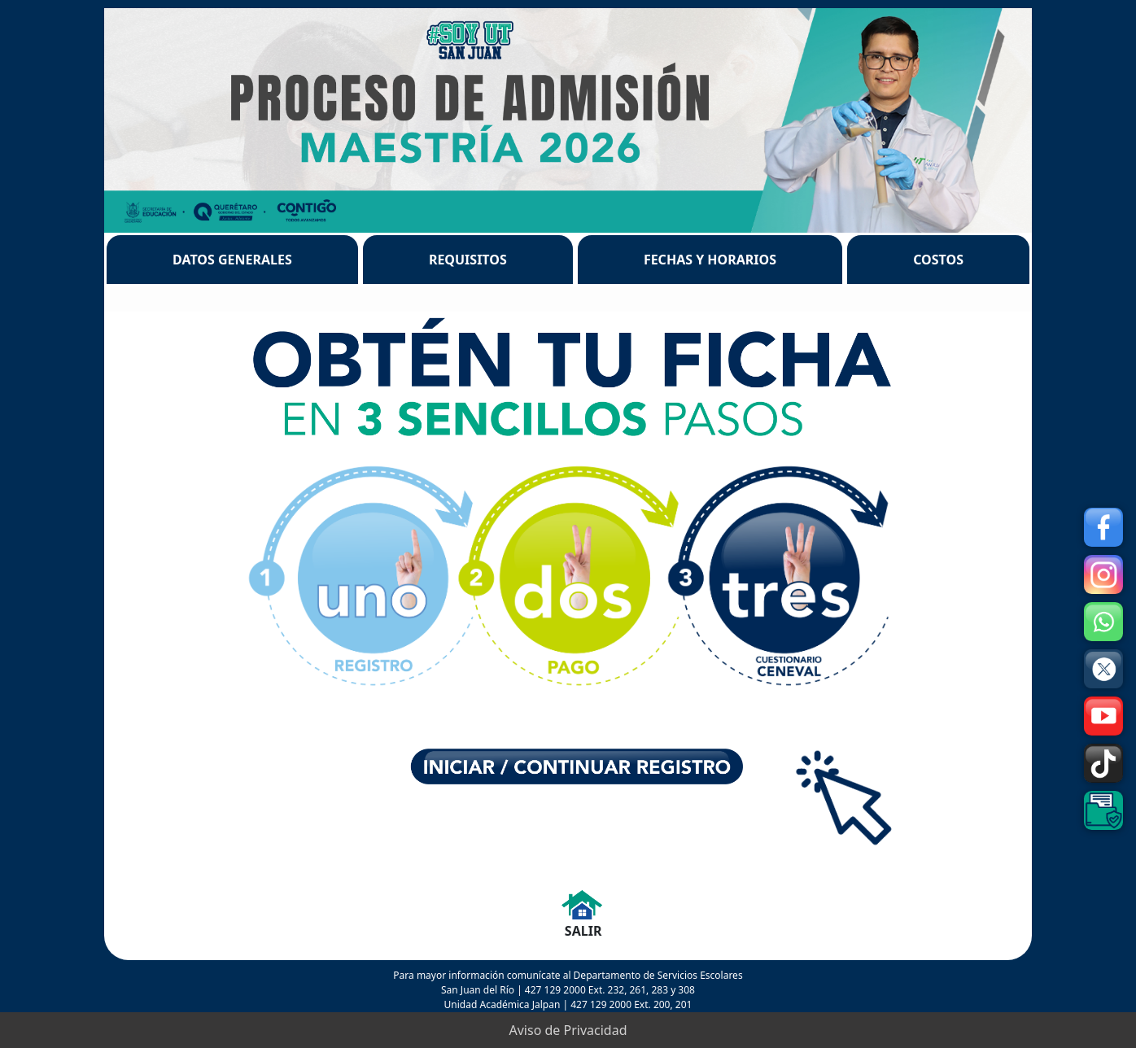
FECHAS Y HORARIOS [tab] (710, 260)
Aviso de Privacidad (568, 1030)
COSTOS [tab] (938, 260)
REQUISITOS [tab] (468, 260)
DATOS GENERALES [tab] (232, 260)
